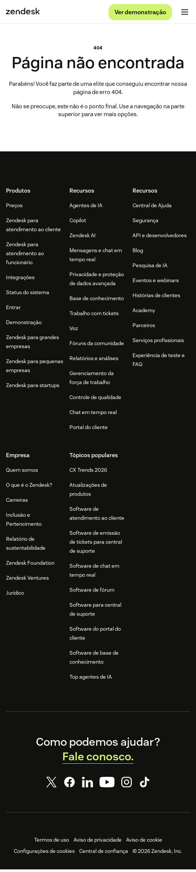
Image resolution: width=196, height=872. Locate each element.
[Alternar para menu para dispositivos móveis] (184, 13)
